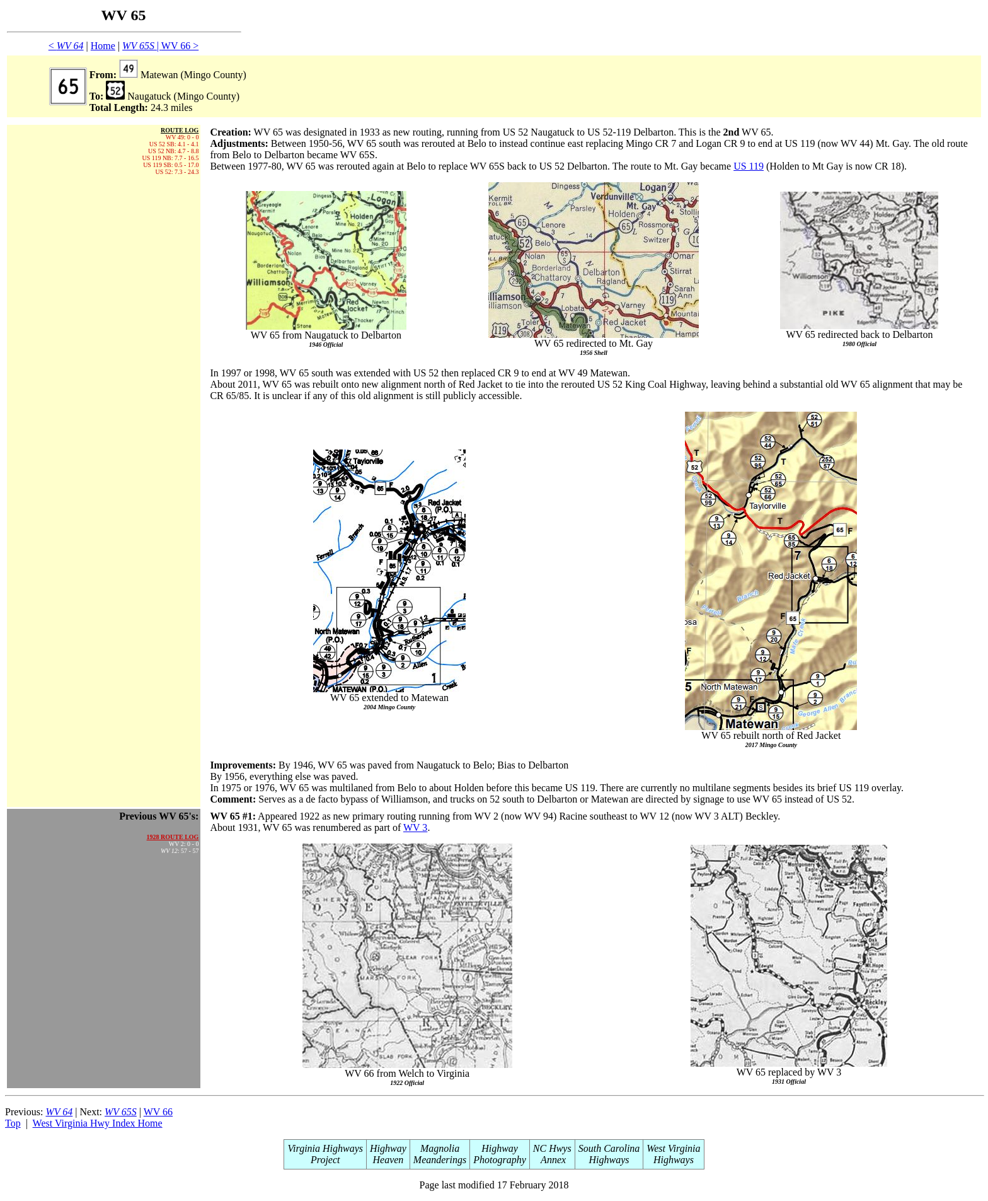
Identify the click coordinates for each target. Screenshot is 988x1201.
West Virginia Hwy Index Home (98, 1123)
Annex (552, 1159)
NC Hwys (552, 1148)
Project (325, 1159)
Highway (388, 1148)
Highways (609, 1159)
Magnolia (439, 1148)
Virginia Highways (325, 1148)
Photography (499, 1159)
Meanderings (439, 1159)
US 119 (748, 166)
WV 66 (158, 1111)
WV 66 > (179, 45)
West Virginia (673, 1148)
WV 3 (415, 827)
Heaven (387, 1159)
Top (13, 1123)
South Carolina (609, 1148)
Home (103, 45)
